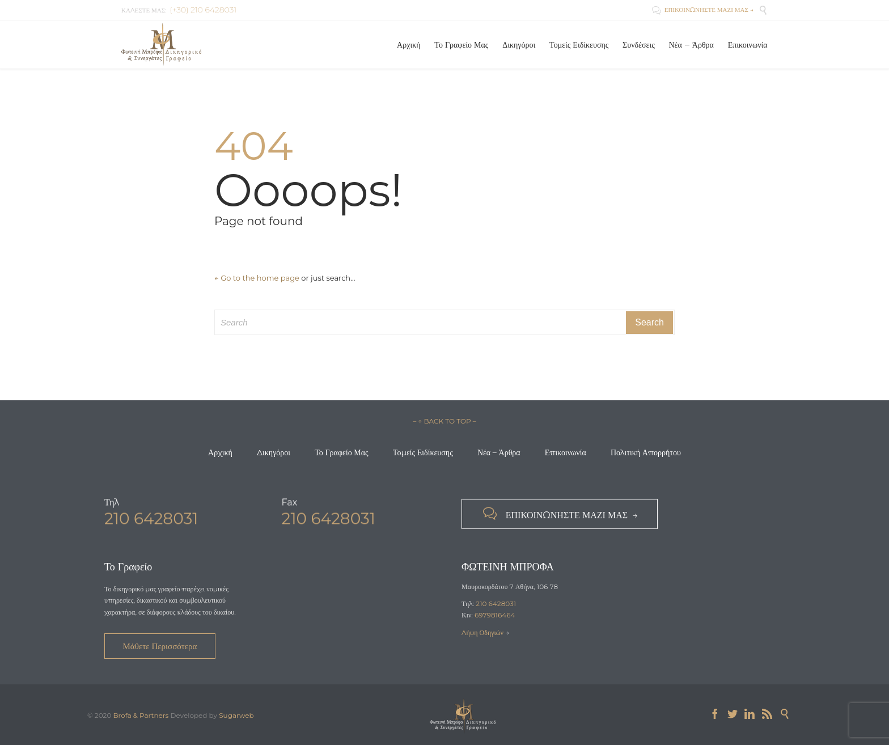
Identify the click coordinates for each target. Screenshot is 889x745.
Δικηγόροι (273, 452)
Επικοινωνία (565, 452)
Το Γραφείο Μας (341, 452)
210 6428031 (496, 603)
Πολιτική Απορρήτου (646, 452)
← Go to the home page (256, 277)
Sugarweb (236, 715)
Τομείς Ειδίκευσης (423, 452)
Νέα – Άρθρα (498, 452)
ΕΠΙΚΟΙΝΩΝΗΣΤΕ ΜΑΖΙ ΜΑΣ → (702, 10)
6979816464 (495, 615)
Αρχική (220, 452)
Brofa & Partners (140, 715)
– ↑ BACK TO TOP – (444, 421)
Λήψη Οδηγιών (483, 632)
